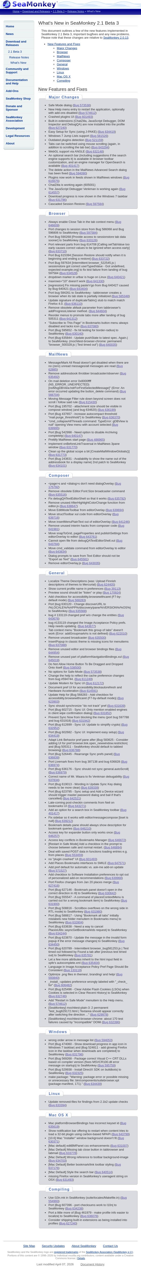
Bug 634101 (57, 465)
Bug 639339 (90, 787)
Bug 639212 (64, 821)
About (10, 143)
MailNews (63, 56)
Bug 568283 (77, 600)
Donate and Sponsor (14, 107)
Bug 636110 (73, 303)
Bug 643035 (91, 563)
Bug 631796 (57, 199)
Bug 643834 (57, 551)
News (10, 34)
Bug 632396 (111, 1022)
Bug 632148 (95, 151)
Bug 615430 (88, 402)
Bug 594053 (103, 1040)
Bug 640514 (103, 1172)
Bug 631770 (68, 447)
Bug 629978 (99, 1014)
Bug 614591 (88, 690)
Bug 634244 (57, 933)
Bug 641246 (121, 521)
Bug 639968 (114, 878)
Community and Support (17, 70)
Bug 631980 (93, 911)
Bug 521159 (94, 140)
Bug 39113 (112, 588)
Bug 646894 (113, 847)
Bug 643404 (78, 288)
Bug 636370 (111, 417)
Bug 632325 (74, 1073)
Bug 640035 (108, 344)
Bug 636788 (71, 750)
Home (16, 11)
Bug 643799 (121, 1134)
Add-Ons (12, 91)
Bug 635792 (116, 498)
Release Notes (75, 11)
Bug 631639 (116, 705)
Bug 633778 (68, 1153)
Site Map (29, 1246)
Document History (92, 1264)
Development (15, 128)
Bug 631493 (65, 1179)
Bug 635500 (97, 637)
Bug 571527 (57, 870)
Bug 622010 (118, 633)
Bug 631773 (57, 455)
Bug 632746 (57, 996)
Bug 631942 (81, 720)
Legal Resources (18, 136)
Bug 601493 (84, 116)
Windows (63, 68)
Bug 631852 (102, 713)
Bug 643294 (100, 147)
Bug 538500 (72, 667)
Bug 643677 (87, 626)
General (62, 64)
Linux (60, 72)
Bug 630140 (74, 333)
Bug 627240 (57, 127)
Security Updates (53, 1246)
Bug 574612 (87, 113)
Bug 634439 (93, 1083)
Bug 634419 (107, 131)
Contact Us (110, 1246)
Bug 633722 (100, 258)
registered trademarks (66, 1252)
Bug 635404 (90, 963)
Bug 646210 (82, 828)
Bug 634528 (68, 273)
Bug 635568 (77, 611)
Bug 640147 (73, 435)
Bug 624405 (106, 584)
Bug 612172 (95, 683)
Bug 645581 (79, 559)
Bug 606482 (63, 985)
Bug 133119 (72, 970)
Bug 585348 (121, 296)
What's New (18, 62)
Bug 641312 (68, 318)
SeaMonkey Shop (18, 98)
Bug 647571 (116, 863)
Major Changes (67, 48)
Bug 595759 (106, 1065)
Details (81, 1258)
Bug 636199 (107, 409)
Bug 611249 (83, 679)
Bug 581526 (99, 136)
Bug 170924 (112, 592)
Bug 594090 (78, 173)
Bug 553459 (74, 855)
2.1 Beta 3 (58, 11)
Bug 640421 (116, 277)
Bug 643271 (77, 806)
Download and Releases (36, 11)
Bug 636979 (57, 772)
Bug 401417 (70, 165)
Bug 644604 (98, 311)
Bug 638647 (69, 506)
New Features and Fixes (64, 44)
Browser (62, 52)
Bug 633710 (57, 251)
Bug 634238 (74, 1208)
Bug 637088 (57, 645)
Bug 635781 (83, 955)
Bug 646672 (117, 840)
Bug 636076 (89, 1216)
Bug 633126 (88, 240)
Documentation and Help (17, 81)
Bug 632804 (74, 922)
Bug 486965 (96, 439)
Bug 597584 (95, 204)
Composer (64, 60)
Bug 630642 (107, 893)
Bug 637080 (89, 326)
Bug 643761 (88, 536)
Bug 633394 (57, 1105)
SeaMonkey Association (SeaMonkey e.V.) (109, 1252)
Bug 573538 (82, 105)
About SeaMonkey (84, 1246)
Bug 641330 (95, 281)
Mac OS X (63, 76)
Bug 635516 (57, 494)
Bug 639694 (115, 510)
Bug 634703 (57, 1160)
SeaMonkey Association (14, 118)
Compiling (63, 80)
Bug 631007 (119, 1145)
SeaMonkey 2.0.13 (115, 37)
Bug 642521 (72, 798)
